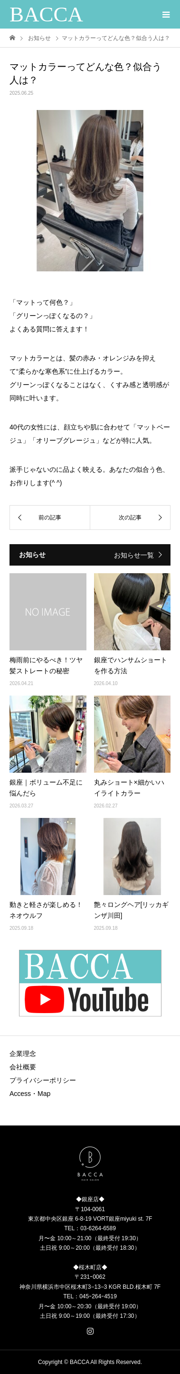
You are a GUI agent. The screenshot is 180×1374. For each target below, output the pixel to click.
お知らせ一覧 (134, 555)
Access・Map (29, 1093)
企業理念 (22, 1053)
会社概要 (22, 1067)
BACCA (46, 14)
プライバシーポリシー (42, 1080)
